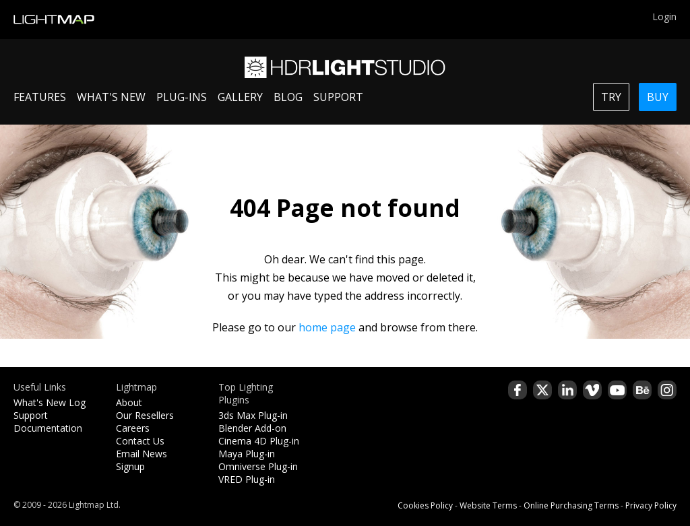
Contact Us (140, 440)
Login (664, 16)
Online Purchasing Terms (571, 505)
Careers (133, 428)
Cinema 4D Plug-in (258, 440)
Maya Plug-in (246, 453)
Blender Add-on (252, 428)
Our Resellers (145, 415)
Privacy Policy (651, 505)
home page (327, 327)
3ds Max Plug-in (253, 415)
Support (30, 415)
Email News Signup (141, 460)
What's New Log (49, 402)
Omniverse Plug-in (258, 466)
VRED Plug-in (246, 479)
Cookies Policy (425, 505)
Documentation (47, 428)
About (129, 402)
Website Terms (488, 505)
